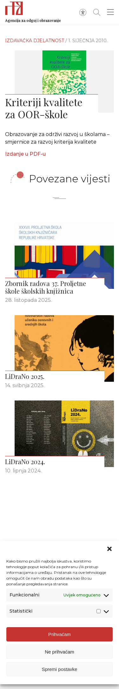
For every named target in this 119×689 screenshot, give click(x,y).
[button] (109, 549)
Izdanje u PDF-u (25, 154)
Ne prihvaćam (59, 651)
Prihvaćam (59, 634)
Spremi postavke (59, 669)
